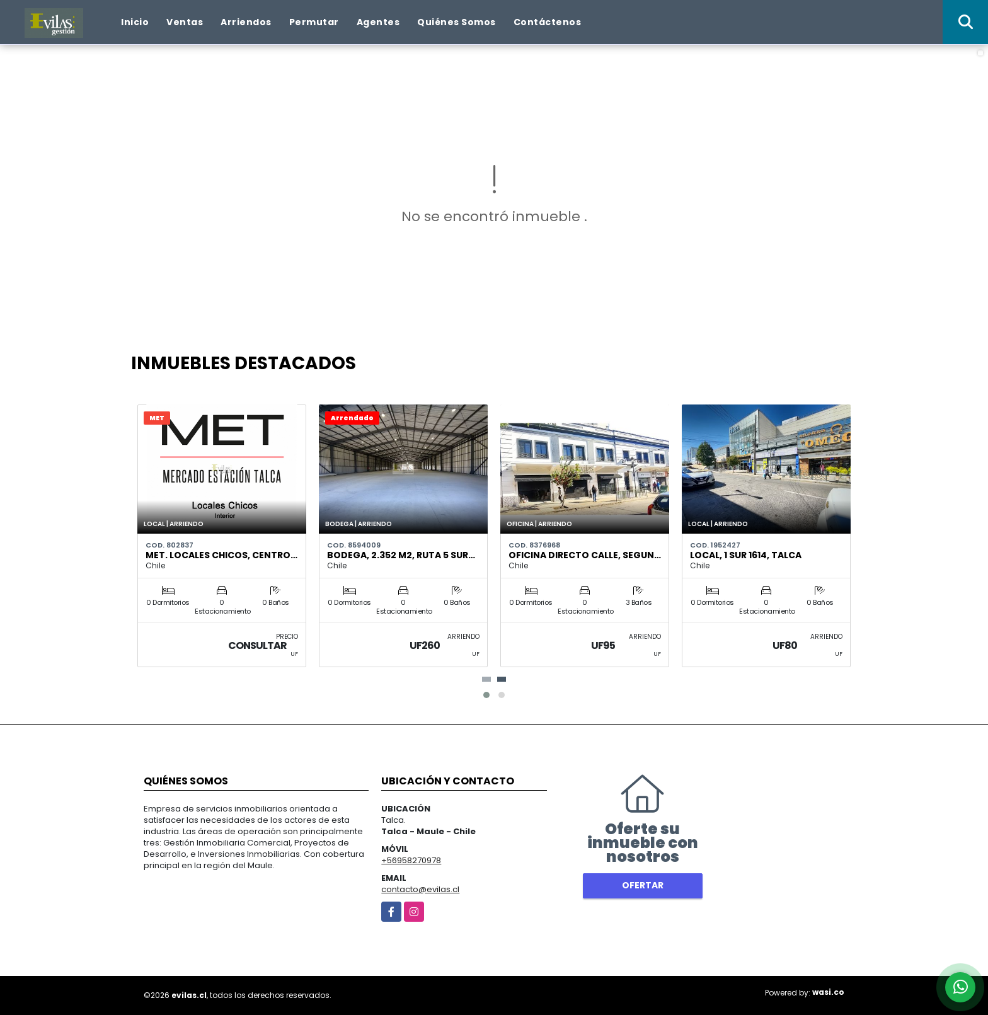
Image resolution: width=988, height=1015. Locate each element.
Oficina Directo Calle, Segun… (584, 555)
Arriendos (246, 22)
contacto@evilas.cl (420, 889)
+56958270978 (411, 860)
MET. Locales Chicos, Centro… (221, 555)
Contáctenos (548, 22)
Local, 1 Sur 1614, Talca (745, 555)
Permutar (314, 22)
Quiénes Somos (456, 22)
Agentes (378, 22)
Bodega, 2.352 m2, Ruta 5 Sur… (401, 555)
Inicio (135, 22)
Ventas (184, 22)
